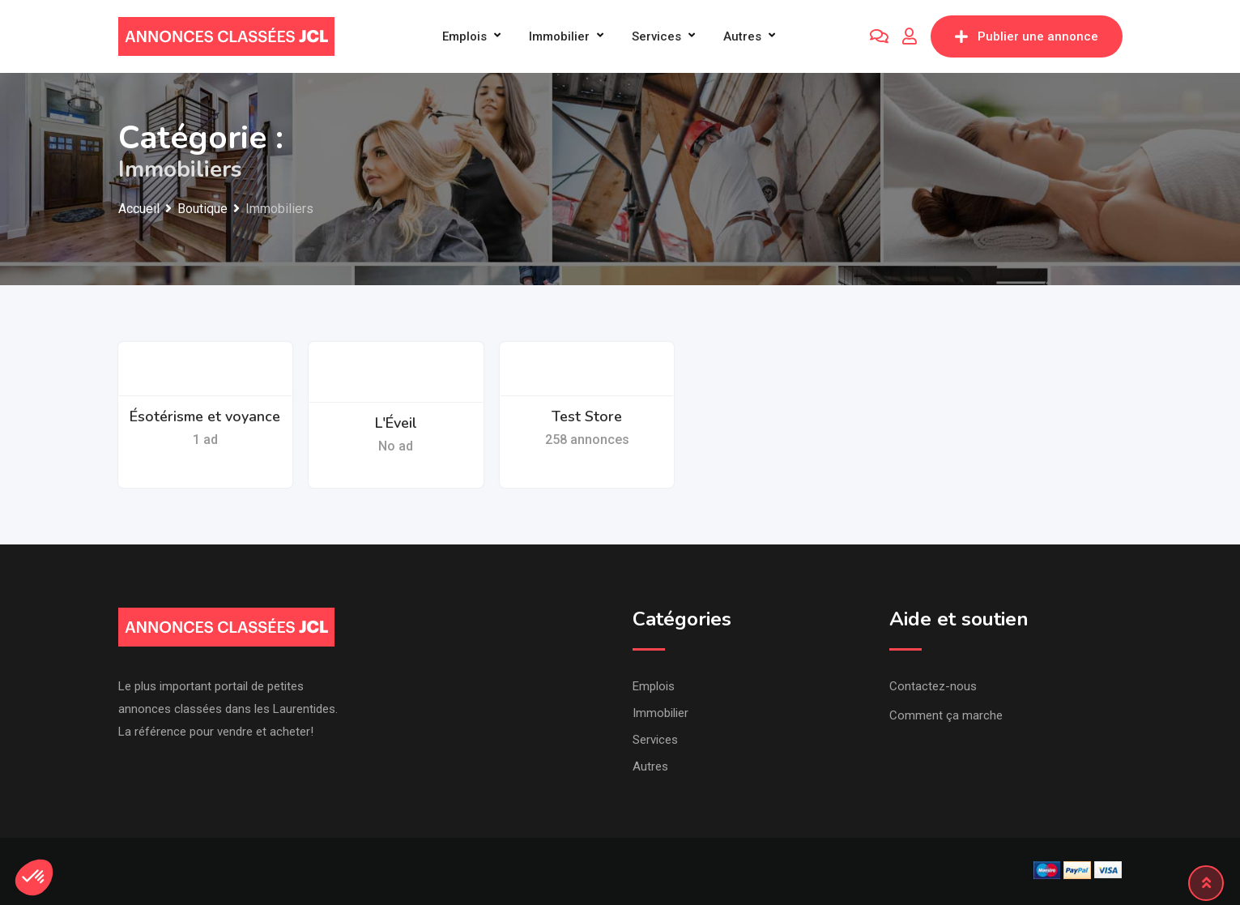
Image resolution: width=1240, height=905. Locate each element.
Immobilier (559, 36)
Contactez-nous (933, 686)
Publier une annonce (1026, 36)
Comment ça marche (946, 715)
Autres (742, 36)
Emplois (464, 36)
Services (656, 36)
